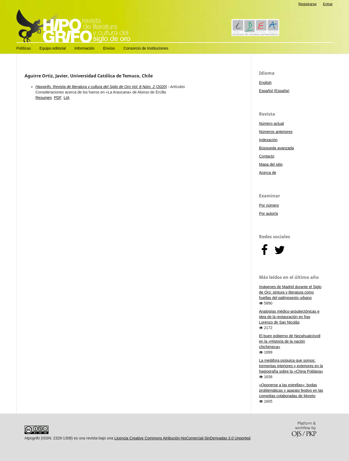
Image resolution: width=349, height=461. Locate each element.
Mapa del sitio (270, 164)
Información (84, 48)
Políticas (23, 48)
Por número (269, 205)
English (265, 82)
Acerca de (267, 172)
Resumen (43, 97)
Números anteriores (276, 131)
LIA (66, 97)
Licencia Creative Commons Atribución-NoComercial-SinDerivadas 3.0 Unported (182, 438)
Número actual (271, 123)
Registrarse (307, 4)
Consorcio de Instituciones (146, 48)
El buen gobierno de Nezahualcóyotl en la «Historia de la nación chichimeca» (289, 341)
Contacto (266, 156)
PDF (58, 97)
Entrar (328, 4)
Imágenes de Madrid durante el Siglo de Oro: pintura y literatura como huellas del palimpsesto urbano (290, 292)
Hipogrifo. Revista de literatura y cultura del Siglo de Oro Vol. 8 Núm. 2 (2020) (101, 87)
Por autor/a (268, 213)
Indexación (268, 140)
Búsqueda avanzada (276, 148)
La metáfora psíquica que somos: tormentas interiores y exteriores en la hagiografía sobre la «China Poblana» (291, 365)
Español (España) (274, 91)
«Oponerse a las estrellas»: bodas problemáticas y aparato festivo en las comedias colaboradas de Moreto (291, 390)
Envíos (109, 48)
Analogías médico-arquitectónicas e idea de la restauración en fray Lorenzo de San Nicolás (289, 316)
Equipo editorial (53, 48)
